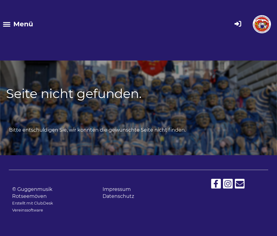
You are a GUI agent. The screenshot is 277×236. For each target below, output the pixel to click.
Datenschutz (118, 196)
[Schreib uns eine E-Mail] (240, 185)
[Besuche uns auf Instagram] (228, 185)
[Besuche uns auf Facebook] (216, 185)
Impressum (117, 189)
